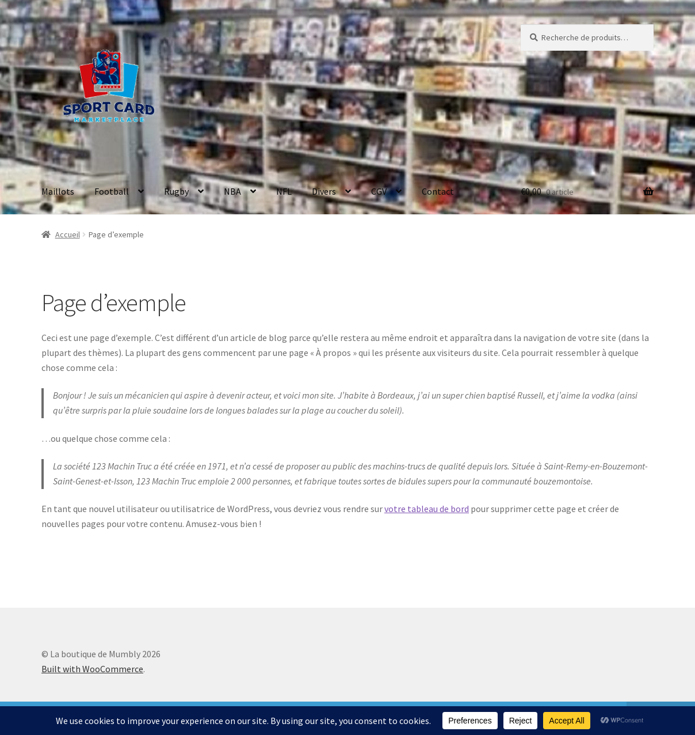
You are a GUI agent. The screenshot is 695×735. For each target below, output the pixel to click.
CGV (379, 191)
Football (111, 191)
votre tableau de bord (426, 508)
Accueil (67, 234)
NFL (284, 191)
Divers (324, 191)
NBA (232, 191)
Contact (438, 191)
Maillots (57, 191)
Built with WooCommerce (92, 669)
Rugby (176, 191)
